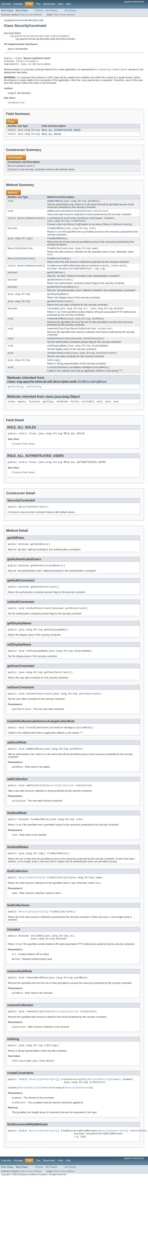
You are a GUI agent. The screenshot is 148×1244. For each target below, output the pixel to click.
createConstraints (59, 222)
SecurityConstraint (20, 168)
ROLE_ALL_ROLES (51, 136)
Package (18, 4)
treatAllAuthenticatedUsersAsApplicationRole (77, 379)
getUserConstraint (59, 310)
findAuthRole (55, 233)
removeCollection (58, 338)
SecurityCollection (79, 214)
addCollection (56, 214)
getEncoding (15, 399)
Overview (6, 4)
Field (22, 14)
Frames (39, 10)
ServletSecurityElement (87, 222)
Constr (29, 14)
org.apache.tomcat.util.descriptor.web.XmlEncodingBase (39, 36)
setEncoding (33, 399)
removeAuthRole (57, 328)
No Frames (51, 10)
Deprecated (49, 4)
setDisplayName (57, 356)
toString (52, 372)
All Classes (70, 10)
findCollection (57, 254)
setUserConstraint (59, 364)
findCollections (57, 264)
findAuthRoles (56, 243)
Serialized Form (16, 104)
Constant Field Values (23, 457)
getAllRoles (54, 279)
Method (38, 14)
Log (97, 275)
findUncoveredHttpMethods (64, 272)
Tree (38, 4)
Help (68, 4)
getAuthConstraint (59, 287)
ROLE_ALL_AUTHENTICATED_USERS (61, 132)
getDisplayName (57, 302)
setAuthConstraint (59, 349)
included (52, 317)
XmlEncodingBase (27, 62)
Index (60, 4)
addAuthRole (54, 204)
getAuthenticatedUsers (61, 295)
